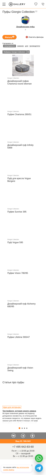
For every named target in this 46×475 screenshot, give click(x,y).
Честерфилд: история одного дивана (19, 411)
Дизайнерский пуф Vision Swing (20, 369)
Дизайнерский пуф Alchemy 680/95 (21, 305)
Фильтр (9, 37)
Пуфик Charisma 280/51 (19, 114)
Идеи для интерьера (12, 407)
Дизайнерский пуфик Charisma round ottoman (19, 82)
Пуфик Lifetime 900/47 (18, 337)
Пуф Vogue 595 (15, 242)
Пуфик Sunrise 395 (16, 212)
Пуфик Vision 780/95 (17, 273)
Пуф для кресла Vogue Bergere (19, 179)
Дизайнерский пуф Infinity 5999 (20, 146)
